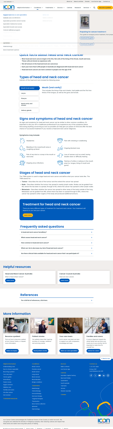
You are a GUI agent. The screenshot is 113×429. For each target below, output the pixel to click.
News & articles (78, 1)
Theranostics (35, 401)
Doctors (63, 364)
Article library (7, 379)
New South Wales (66, 378)
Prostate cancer (36, 369)
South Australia (65, 383)
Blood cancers (36, 377)
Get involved (6, 395)
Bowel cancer (36, 372)
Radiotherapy (36, 388)
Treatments (36, 386)
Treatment (63, 46)
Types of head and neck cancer (28, 46)
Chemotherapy (36, 391)
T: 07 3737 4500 (94, 366)
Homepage (8, 7)
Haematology (36, 409)
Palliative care (7, 387)
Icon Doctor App (96, 1)
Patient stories (7, 382)
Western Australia (66, 391)
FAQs (69, 46)
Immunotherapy (36, 393)
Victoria (63, 388)
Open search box (94, 7)
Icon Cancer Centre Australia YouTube (99, 375)
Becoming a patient (8, 372)
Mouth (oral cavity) (30, 88)
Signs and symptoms (46, 46)
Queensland (64, 380)
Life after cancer (8, 392)
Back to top (105, 358)
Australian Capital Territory (68, 375)
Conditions (35, 364)
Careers (63, 394)
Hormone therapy (37, 396)
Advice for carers (93, 351)
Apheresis (34, 406)
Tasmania (63, 386)
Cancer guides (7, 377)
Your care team (7, 374)
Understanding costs (9, 366)
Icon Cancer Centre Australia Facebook (91, 375)
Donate (87, 1)
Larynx (30, 93)
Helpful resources (77, 46)
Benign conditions (37, 382)
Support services (8, 384)
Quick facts (13, 46)
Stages (56, 46)
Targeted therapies (37, 398)
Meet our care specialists (69, 351)
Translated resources (10, 398)
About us (69, 1)
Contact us (106, 1)
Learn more (28, 215)
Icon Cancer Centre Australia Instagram (108, 375)
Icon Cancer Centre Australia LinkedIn (103, 375)
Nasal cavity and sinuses (30, 104)
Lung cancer (35, 374)
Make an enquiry (11, 351)
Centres (63, 373)
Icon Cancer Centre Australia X (95, 375)
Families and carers (8, 390)
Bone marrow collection (38, 404)
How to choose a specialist (10, 369)
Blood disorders (36, 379)
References (88, 46)
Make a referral (65, 366)
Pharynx (30, 98)
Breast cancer (36, 366)
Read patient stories (40, 351)
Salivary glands (30, 110)
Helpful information (9, 364)
